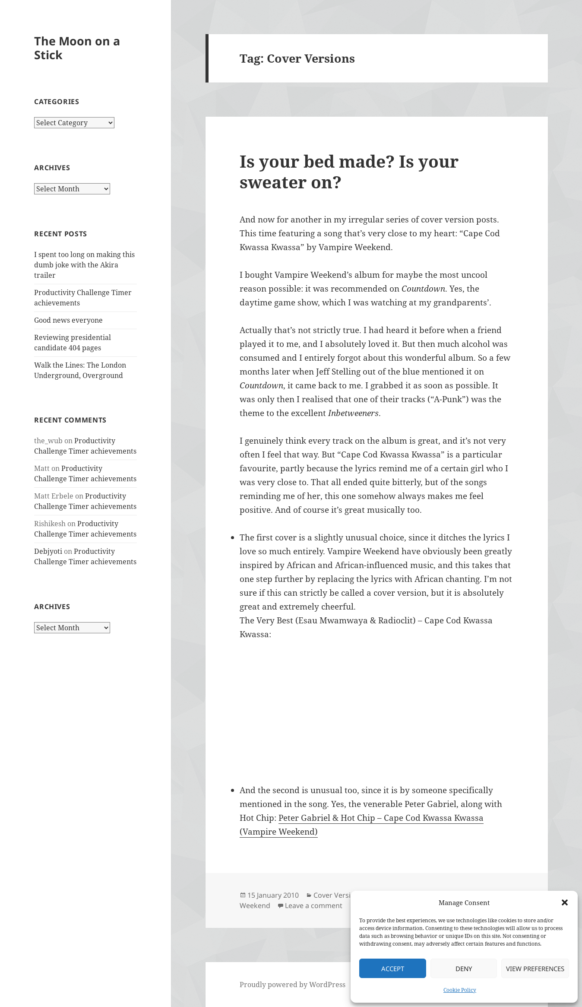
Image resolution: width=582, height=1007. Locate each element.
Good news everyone (68, 320)
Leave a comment (313, 905)
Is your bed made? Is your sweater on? (349, 171)
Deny (463, 968)
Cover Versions (338, 895)
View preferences (535, 968)
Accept (392, 968)
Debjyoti (48, 551)
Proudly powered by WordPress (292, 984)
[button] (564, 902)
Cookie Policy (459, 990)
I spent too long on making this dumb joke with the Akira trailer (84, 265)
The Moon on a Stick (77, 48)
